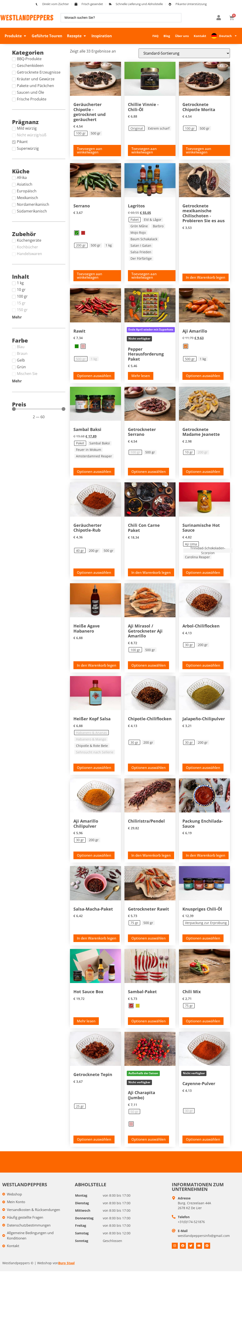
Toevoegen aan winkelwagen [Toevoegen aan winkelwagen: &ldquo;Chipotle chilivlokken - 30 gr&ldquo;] (144, 766)
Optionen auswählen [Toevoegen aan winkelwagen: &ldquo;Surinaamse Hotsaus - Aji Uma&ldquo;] (203, 572)
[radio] (80, 133)
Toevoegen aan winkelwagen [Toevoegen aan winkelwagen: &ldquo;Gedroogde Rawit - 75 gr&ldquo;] (144, 943)
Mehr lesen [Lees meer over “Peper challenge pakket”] (140, 375)
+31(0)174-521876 (191, 1232)
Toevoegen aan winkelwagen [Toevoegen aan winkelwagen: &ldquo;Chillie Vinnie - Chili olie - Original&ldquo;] (144, 150)
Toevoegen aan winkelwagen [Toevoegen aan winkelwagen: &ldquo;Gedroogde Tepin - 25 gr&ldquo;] (89, 1148)
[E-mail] (173, 1241)
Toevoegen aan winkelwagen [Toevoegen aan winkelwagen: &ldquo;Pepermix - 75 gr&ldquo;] (198, 1030)
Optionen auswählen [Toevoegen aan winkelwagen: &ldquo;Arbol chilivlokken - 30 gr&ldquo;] (203, 665)
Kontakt (200, 36)
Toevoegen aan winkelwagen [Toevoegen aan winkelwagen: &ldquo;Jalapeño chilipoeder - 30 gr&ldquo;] (198, 766)
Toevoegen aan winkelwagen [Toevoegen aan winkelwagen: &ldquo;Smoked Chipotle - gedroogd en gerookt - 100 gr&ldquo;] (89, 150)
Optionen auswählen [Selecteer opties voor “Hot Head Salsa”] (94, 767)
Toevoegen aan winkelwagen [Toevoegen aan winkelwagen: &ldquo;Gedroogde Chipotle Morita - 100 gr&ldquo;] (198, 150)
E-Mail (183, 1241)
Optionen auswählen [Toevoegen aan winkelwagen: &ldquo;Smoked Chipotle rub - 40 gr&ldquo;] (94, 572)
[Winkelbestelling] (184, 53)
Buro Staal (66, 1273)
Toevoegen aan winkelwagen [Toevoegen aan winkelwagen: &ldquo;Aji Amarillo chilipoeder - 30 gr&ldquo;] (89, 857)
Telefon (184, 1227)
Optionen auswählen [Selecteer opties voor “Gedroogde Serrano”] (148, 471)
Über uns (182, 36)
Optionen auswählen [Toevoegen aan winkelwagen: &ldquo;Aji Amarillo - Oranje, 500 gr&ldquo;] (203, 375)
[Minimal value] (38, 409)
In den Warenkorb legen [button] (205, 277)
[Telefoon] (173, 1227)
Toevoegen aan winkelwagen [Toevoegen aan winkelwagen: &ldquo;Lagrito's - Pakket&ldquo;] (144, 276)
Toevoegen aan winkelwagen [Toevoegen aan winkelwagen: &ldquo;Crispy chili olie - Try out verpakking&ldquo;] (198, 943)
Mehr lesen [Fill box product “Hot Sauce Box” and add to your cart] (86, 1031)
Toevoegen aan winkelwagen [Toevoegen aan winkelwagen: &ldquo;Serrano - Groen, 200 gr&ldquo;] (89, 276)
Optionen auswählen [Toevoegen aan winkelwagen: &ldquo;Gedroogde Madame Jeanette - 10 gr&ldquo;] (203, 471)
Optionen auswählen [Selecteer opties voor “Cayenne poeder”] (203, 1149)
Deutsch (228, 36)
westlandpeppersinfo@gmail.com (204, 1246)
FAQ (155, 36)
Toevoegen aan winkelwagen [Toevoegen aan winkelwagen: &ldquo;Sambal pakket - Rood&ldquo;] (144, 1030)
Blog (166, 36)
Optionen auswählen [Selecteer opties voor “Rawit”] (94, 375)
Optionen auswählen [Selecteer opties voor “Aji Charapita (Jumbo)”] (148, 1149)
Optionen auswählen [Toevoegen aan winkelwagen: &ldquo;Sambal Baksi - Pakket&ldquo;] (94, 471)
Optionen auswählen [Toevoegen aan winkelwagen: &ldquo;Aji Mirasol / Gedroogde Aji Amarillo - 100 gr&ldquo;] (148, 665)
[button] (15, 36)
